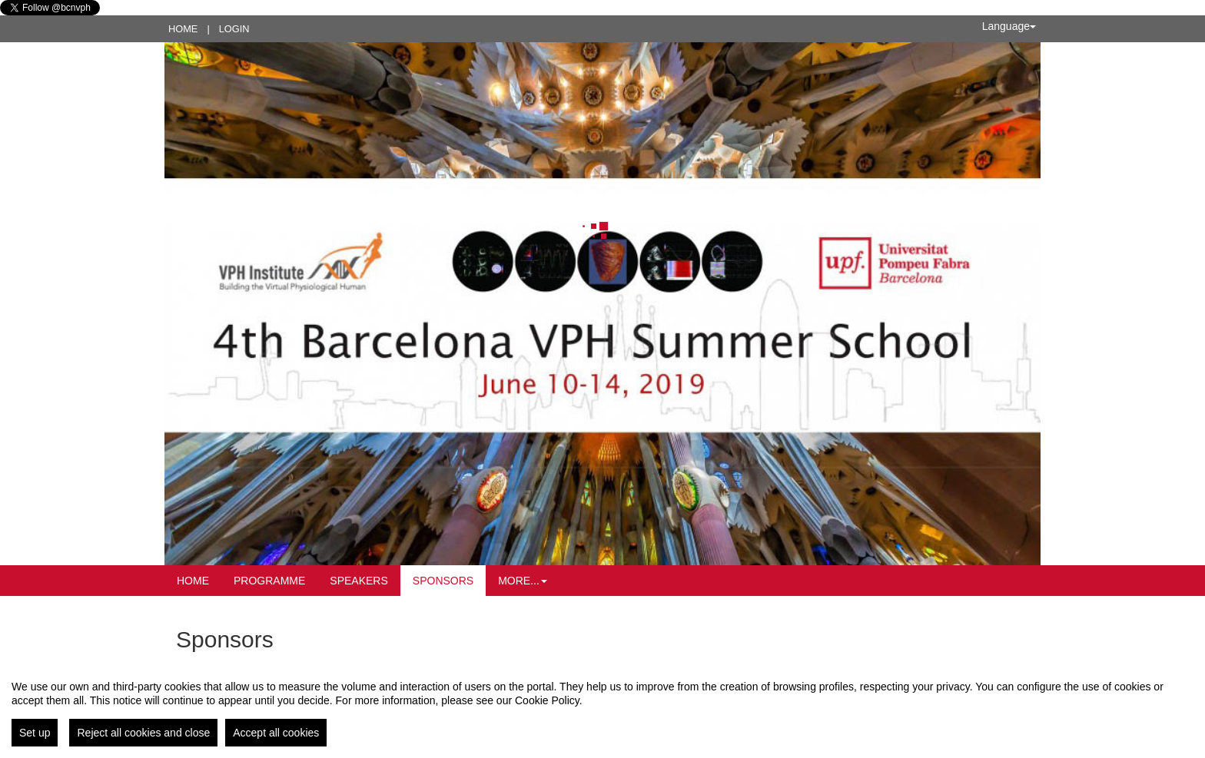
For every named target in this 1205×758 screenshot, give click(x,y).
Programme (269, 580)
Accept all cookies (276, 733)
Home (183, 29)
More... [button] (522, 580)
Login (234, 29)
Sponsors (443, 580)
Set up (34, 733)
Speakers (358, 580)
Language (1009, 26)
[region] (602, 707)
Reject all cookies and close (143, 733)
